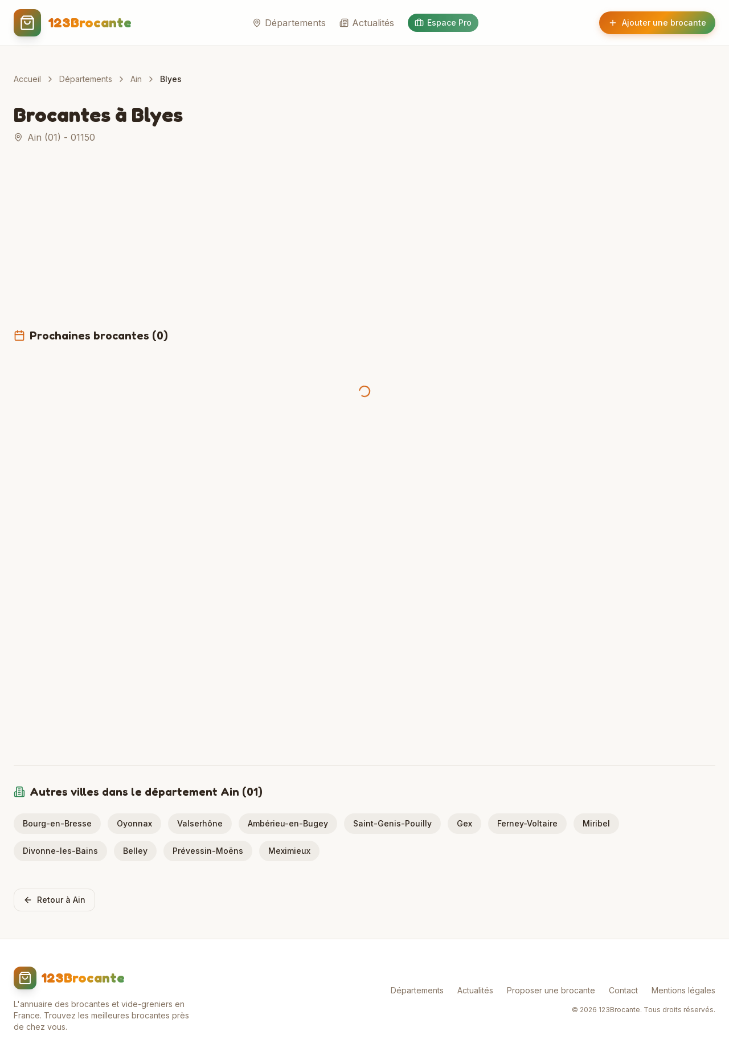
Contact (623, 990)
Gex (464, 823)
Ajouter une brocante (657, 22)
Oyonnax (134, 823)
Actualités (366, 22)
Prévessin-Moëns (208, 851)
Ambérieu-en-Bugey (288, 823)
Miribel (596, 823)
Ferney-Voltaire (527, 823)
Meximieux (289, 851)
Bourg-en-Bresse (57, 823)
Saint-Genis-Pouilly (392, 823)
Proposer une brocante (551, 990)
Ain (136, 79)
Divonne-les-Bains (60, 851)
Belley (135, 851)
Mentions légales (683, 990)
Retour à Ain (54, 900)
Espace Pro (443, 22)
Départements (289, 22)
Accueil (27, 79)
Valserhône (200, 823)
